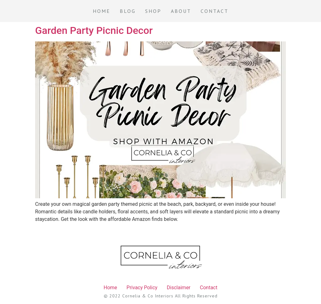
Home (101, 11)
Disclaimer (178, 288)
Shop (153, 11)
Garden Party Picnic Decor (94, 30)
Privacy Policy (142, 288)
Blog (128, 11)
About (181, 11)
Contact (215, 11)
